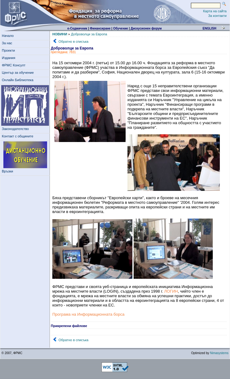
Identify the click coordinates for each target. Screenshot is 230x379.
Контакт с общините (17, 136)
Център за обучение (19, 72)
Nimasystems (219, 353)
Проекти (9, 50)
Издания (9, 58)
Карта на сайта (215, 11)
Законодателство (15, 129)
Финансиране (100, 28)
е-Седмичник (77, 28)
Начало (8, 36)
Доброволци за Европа (89, 34)
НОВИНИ (59, 34)
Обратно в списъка (73, 41)
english (209, 28)
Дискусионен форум (146, 28)
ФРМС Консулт (14, 65)
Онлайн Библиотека (17, 80)
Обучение (120, 28)
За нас (8, 43)
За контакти (217, 16)
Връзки (8, 171)
